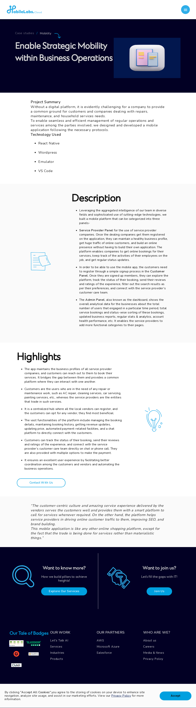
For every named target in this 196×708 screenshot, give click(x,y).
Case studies (24, 33)
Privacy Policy (153, 659)
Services (56, 647)
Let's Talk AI (59, 640)
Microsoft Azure (108, 647)
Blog (62, 677)
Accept (175, 696)
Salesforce (104, 653)
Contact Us (78, 677)
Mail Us (97, 677)
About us (149, 640)
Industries (57, 653)
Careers (148, 647)
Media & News (153, 653)
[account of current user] (185, 9)
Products (56, 659)
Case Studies (45, 677)
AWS (100, 640)
